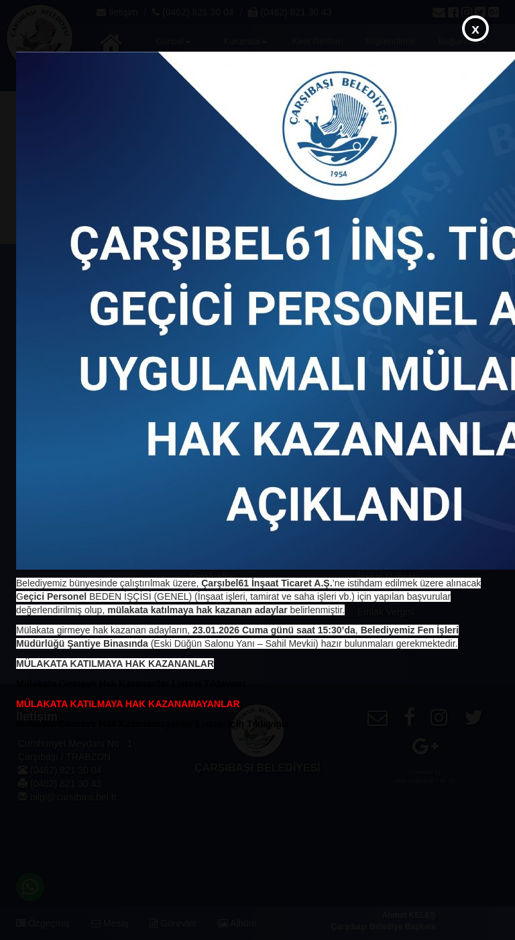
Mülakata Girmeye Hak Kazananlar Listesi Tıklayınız (131, 683)
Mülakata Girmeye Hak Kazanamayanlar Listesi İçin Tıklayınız (152, 724)
